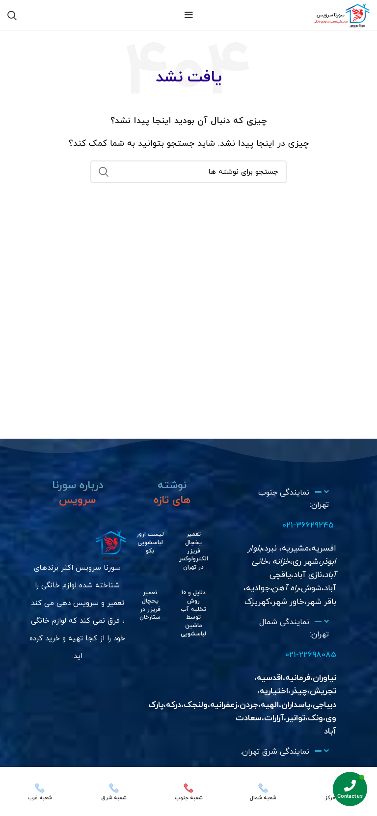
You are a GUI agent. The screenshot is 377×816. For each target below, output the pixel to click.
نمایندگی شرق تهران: (275, 751)
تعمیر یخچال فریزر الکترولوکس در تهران (192, 550)
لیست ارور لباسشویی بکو (150, 542)
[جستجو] (188, 171)
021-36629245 (308, 525)
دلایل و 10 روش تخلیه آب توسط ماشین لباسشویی (193, 613)
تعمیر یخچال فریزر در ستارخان (150, 605)
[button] (284, 499)
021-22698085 (310, 655)
